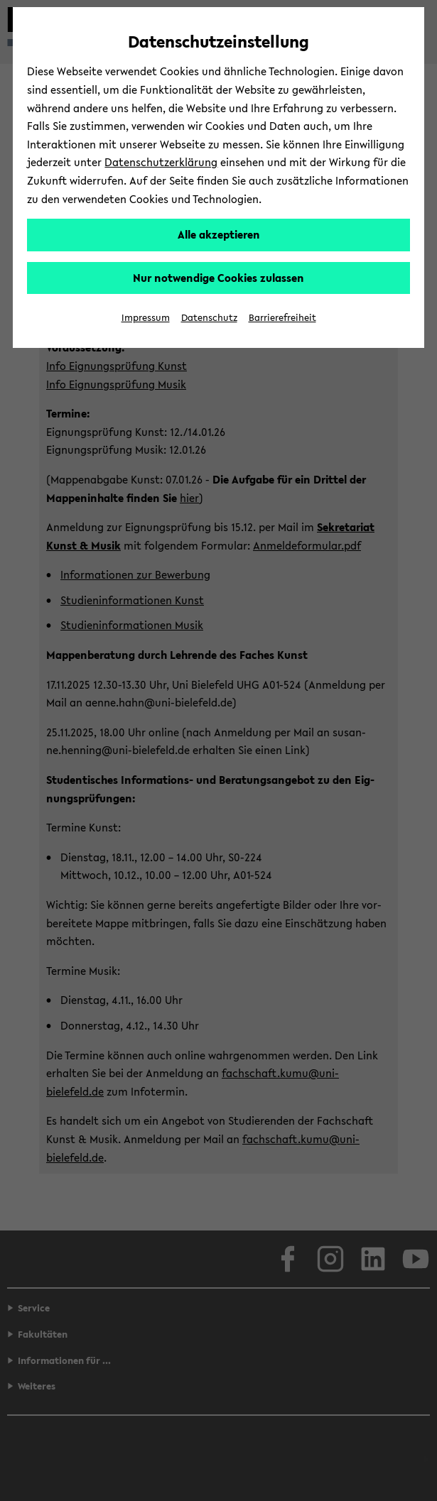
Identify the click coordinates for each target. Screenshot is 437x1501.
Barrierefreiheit (282, 317)
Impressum (146, 317)
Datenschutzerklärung (160, 162)
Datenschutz (209, 317)
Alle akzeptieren (219, 234)
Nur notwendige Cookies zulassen (218, 277)
